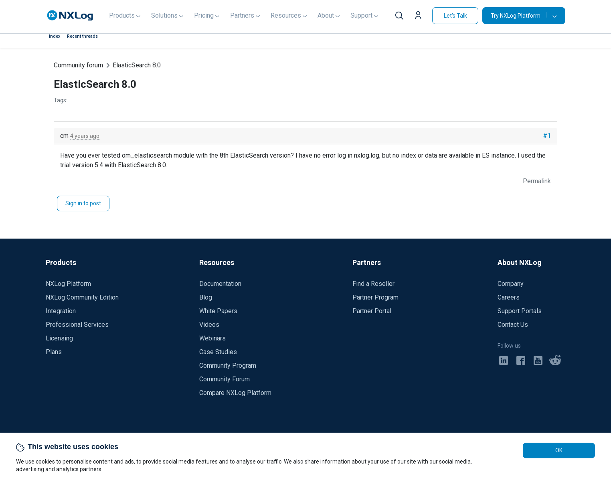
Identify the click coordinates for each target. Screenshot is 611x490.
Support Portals (520, 311)
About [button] (326, 15)
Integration (61, 311)
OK (558, 450)
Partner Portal (371, 311)
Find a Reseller (373, 284)
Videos (209, 324)
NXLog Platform (68, 284)
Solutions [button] (164, 15)
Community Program (227, 365)
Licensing (59, 338)
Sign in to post (83, 203)
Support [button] (361, 15)
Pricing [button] (204, 15)
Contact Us (513, 324)
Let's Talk (455, 15)
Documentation (220, 284)
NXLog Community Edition (82, 297)
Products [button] (122, 15)
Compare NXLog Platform (235, 393)
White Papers (218, 311)
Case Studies (218, 352)
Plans (54, 352)
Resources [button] (286, 15)
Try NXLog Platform (519, 15)
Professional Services (77, 324)
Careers (509, 297)
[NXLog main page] (70, 15)
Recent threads (82, 36)
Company (511, 284)
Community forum (78, 65)
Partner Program (375, 297)
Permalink (537, 181)
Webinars (212, 338)
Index (55, 36)
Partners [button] (242, 15)
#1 (547, 136)
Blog (205, 297)
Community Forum (224, 379)
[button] (420, 16)
